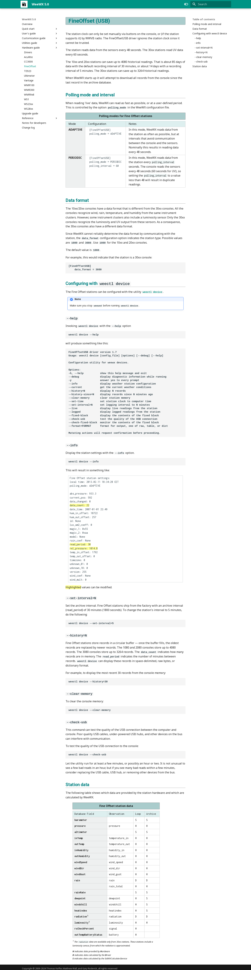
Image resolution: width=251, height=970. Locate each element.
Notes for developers (34, 123)
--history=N (201, 52)
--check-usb (201, 61)
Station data (199, 66)
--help (198, 38)
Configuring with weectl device (209, 33)
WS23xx (28, 104)
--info (198, 43)
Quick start (40, 28)
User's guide (40, 33)
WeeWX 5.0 (29, 19)
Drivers (28, 52)
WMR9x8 (29, 94)
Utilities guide (40, 43)
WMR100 (29, 85)
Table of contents (203, 19)
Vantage (28, 80)
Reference (40, 118)
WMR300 (29, 89)
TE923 (27, 71)
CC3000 (28, 61)
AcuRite (28, 57)
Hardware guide (40, 47)
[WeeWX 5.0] (24, 4)
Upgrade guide (30, 113)
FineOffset (30, 66)
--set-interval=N (203, 47)
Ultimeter (29, 75)
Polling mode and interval (206, 24)
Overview (27, 24)
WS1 (26, 99)
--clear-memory (203, 57)
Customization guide (40, 38)
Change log (28, 127)
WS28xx (28, 108)
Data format (199, 28)
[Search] (210, 4)
